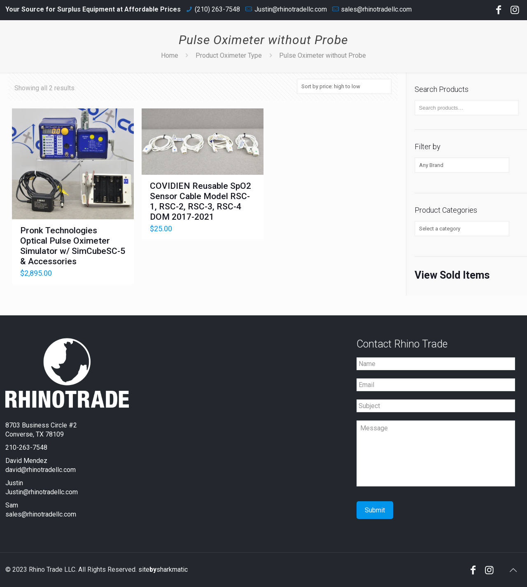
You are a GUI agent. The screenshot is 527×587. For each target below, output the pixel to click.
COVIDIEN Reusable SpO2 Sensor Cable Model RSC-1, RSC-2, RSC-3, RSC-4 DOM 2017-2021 (200, 201)
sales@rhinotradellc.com (376, 9)
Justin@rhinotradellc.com (290, 9)
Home (169, 55)
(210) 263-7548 (217, 9)
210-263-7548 (26, 447)
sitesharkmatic (163, 569)
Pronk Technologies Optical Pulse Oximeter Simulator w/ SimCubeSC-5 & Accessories (72, 245)
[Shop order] (344, 86)
